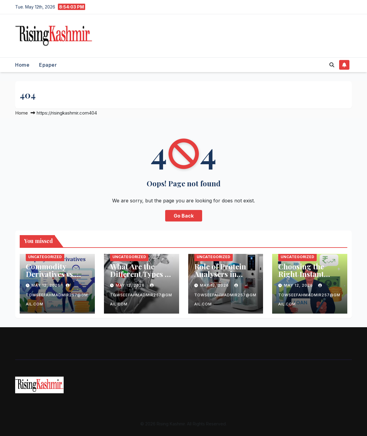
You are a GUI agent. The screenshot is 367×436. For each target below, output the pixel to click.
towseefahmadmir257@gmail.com (57, 295)
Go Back (184, 216)
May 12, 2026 (47, 285)
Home (22, 65)
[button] (331, 65)
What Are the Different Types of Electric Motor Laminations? (141, 277)
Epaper (48, 65)
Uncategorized (45, 257)
